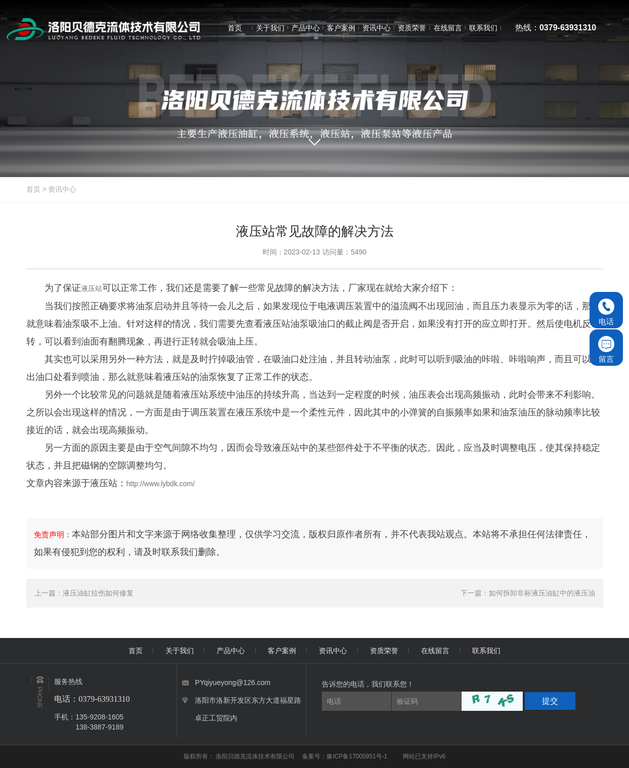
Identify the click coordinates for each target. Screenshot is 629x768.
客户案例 (282, 650)
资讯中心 (62, 189)
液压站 (91, 288)
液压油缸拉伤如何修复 (98, 593)
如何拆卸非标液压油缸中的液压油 (542, 593)
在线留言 (435, 650)
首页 (33, 189)
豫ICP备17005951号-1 (356, 756)
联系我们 (486, 650)
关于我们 (179, 650)
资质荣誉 (384, 650)
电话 (606, 312)
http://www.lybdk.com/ (161, 484)
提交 (550, 701)
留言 (606, 349)
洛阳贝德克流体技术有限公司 (256, 756)
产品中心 (231, 650)
